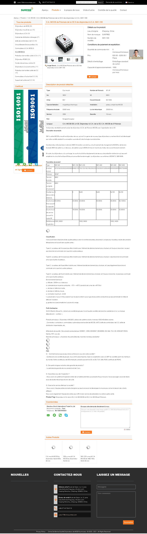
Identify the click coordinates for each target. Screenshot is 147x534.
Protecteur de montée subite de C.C (26, 70)
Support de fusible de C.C (23, 80)
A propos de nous (71, 10)
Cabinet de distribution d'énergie (25, 37)
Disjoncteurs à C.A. (21, 33)
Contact (123, 10)
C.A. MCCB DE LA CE (81, 397)
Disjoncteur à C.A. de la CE (65, 397)
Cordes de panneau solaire (24, 63)
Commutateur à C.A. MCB (23, 48)
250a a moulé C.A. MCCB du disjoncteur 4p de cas (70, 459)
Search (100, 2)
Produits (55, 10)
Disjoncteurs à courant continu (25, 67)
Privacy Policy (40, 531)
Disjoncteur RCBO (21, 59)
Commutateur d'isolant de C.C (25, 76)
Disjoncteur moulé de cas (23, 30)
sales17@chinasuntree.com (26, 2)
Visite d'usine (88, 10)
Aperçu (45, 10)
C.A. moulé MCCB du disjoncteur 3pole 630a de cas (53, 459)
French (131, 2)
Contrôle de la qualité (107, 10)
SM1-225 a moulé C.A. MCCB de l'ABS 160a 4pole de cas (88, 459)
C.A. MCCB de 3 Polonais (97, 397)
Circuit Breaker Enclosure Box (25, 44)
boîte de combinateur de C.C (24, 41)
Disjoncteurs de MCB (22, 26)
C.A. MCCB (31, 18)
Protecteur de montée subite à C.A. (26, 56)
